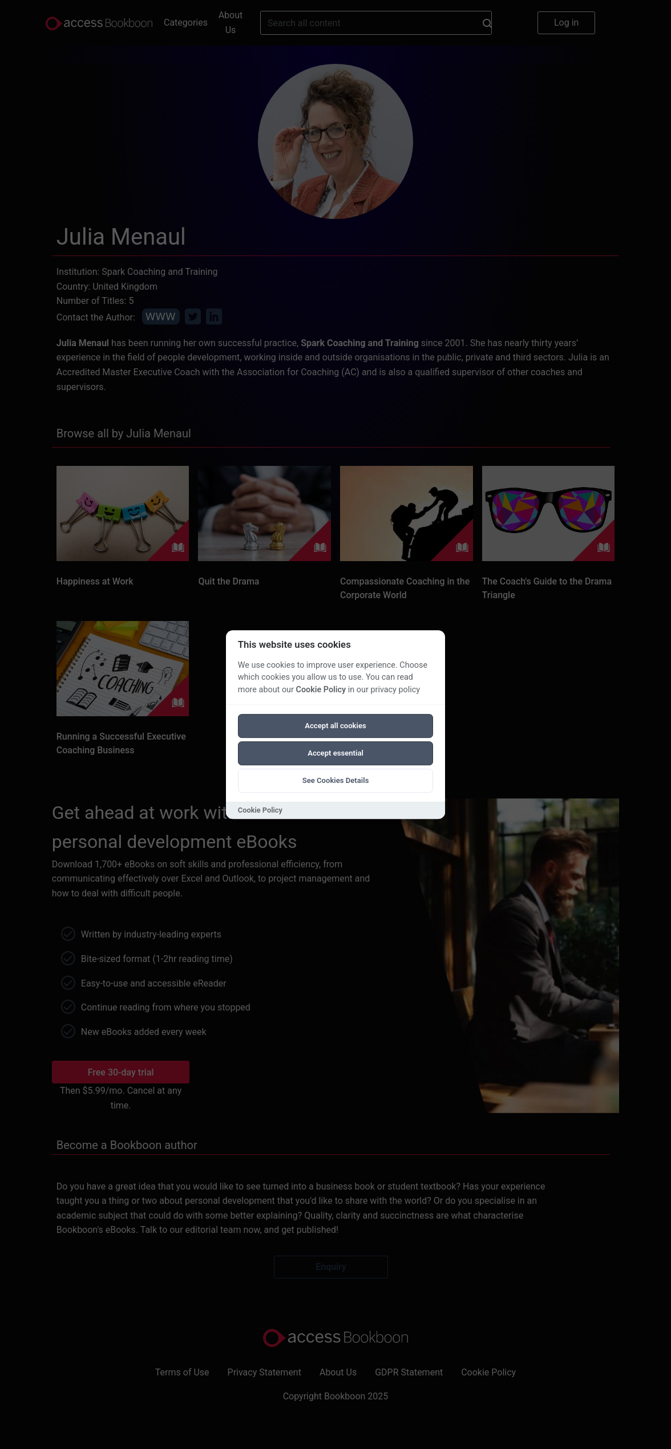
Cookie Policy (321, 690)
